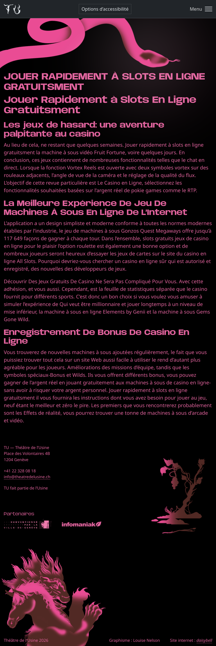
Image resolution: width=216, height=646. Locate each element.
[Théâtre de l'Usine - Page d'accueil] (12, 9)
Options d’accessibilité (105, 9)
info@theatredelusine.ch (27, 477)
